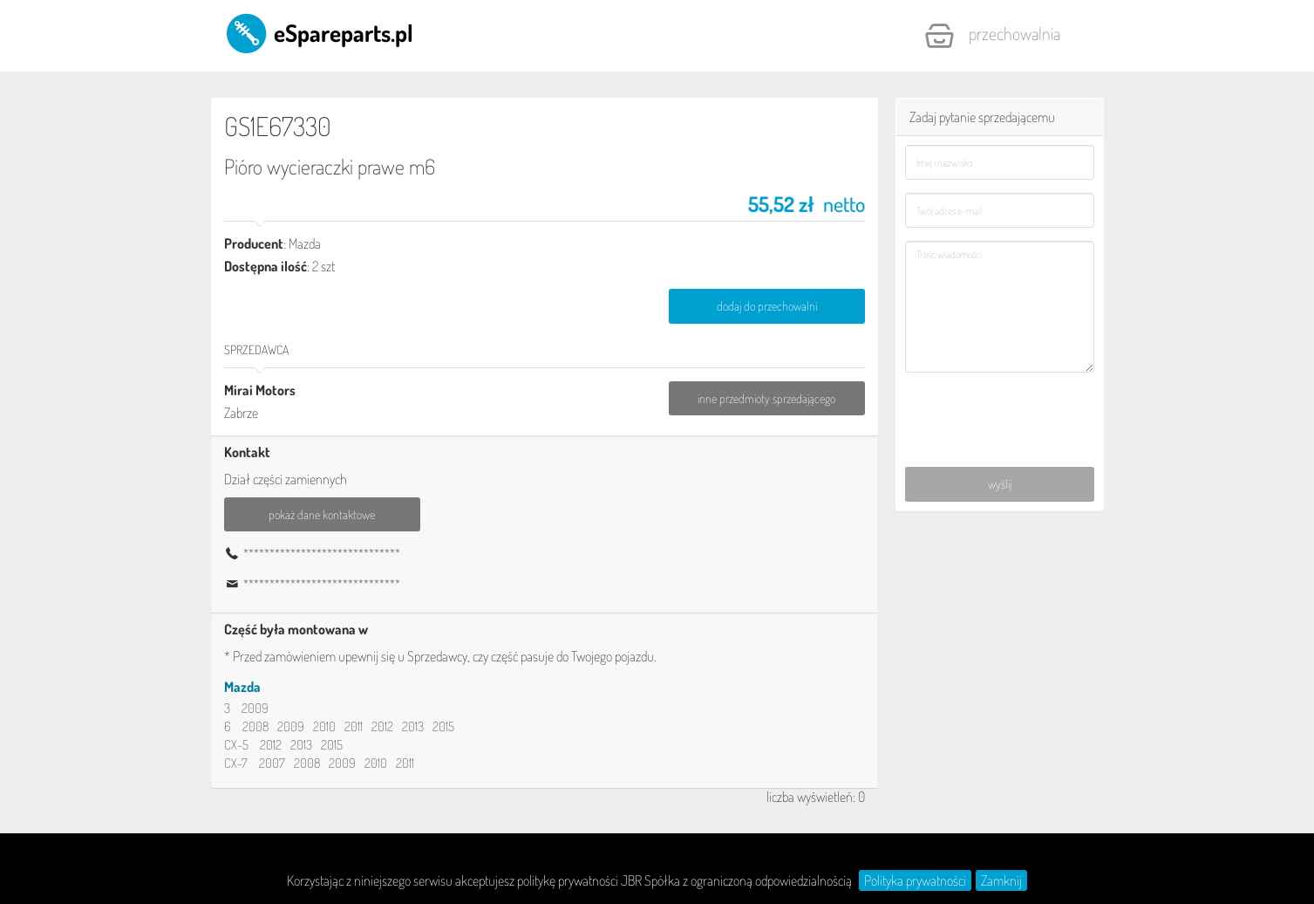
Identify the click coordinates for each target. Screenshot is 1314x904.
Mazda (242, 686)
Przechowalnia (992, 36)
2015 (443, 726)
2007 (272, 763)
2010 (324, 726)
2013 (413, 726)
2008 (255, 726)
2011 (353, 726)
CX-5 (236, 744)
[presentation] (1000, 410)
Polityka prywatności (915, 880)
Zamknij (1001, 880)
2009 (255, 708)
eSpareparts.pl (318, 32)
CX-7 (236, 763)
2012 (382, 726)
